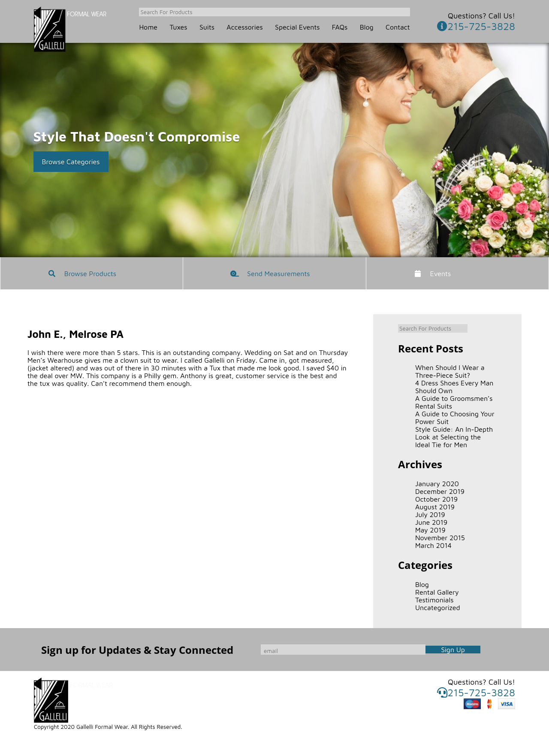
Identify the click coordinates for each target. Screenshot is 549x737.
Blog (367, 27)
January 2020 (437, 483)
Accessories (244, 27)
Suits (206, 27)
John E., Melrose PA (75, 334)
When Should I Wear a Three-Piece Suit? (450, 371)
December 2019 (440, 491)
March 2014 (433, 545)
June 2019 (431, 522)
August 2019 (435, 507)
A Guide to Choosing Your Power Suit (455, 417)
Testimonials (434, 600)
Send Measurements (278, 273)
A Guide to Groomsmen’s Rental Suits (454, 402)
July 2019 (430, 514)
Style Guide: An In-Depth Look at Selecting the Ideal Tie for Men (454, 436)
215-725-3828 (476, 26)
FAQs (340, 27)
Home (148, 27)
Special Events (297, 27)
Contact (398, 27)
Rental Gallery (437, 592)
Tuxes (178, 27)
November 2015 (440, 537)
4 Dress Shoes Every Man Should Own (454, 386)
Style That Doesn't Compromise (136, 136)
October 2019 (436, 499)
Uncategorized (437, 607)
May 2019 (430, 530)
